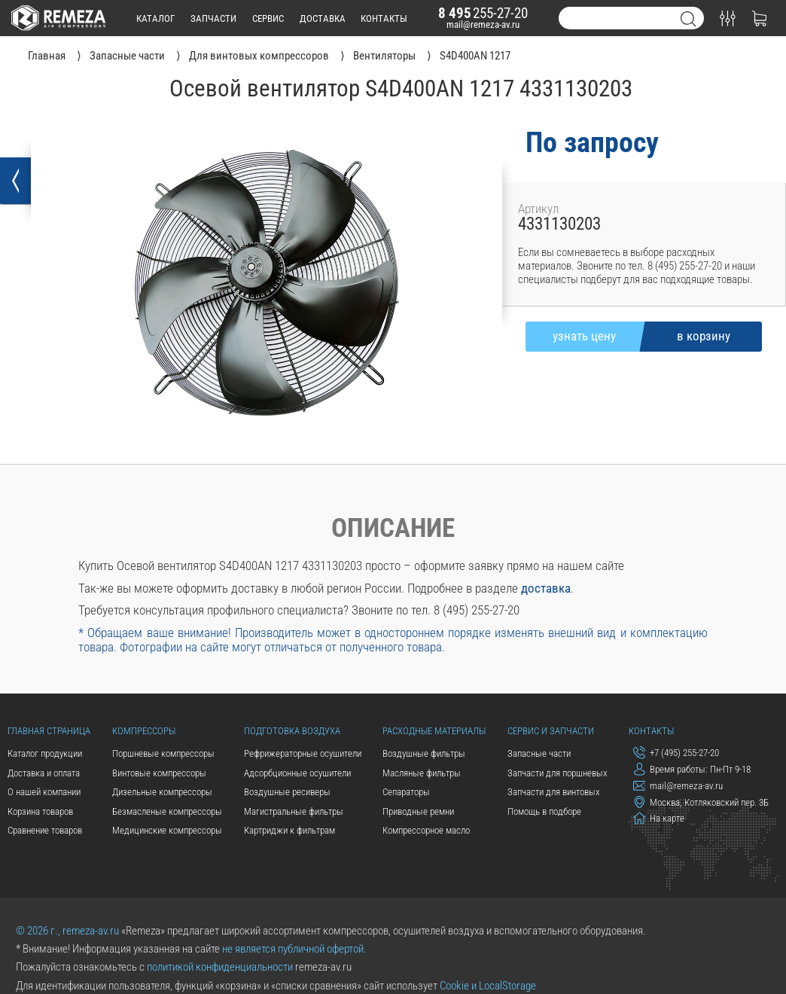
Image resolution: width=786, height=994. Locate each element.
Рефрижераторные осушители (302, 753)
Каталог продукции (45, 753)
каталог (155, 18)
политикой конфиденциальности (220, 967)
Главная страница (49, 730)
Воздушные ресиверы (287, 791)
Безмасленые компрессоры (167, 811)
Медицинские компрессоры (167, 830)
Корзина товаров (40, 811)
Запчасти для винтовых (553, 791)
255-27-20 (483, 13)
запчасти (213, 18)
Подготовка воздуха (292, 730)
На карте (658, 818)
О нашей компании (44, 791)
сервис (268, 18)
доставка (323, 18)
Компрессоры (143, 730)
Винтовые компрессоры (159, 773)
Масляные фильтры (421, 773)
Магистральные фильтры (293, 811)
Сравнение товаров (45, 830)
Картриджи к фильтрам (289, 830)
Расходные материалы (434, 730)
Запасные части (539, 753)
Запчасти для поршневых (557, 773)
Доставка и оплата (44, 773)
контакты (384, 18)
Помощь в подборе (544, 811)
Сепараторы (406, 791)
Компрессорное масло (426, 830)
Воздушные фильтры (423, 753)
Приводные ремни (418, 811)
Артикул (538, 209)
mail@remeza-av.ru (482, 24)
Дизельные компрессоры (162, 791)
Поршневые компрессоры (163, 753)
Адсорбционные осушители (297, 773)
